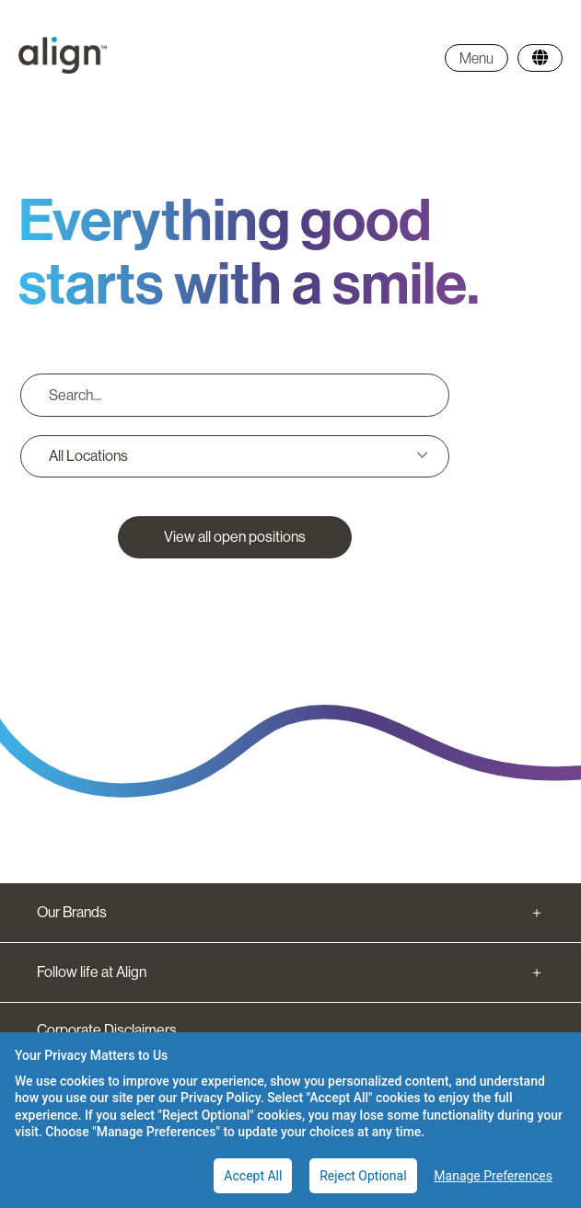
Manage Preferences (493, 1175)
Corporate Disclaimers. (108, 1030)
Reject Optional (363, 1175)
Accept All (253, 1175)
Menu (476, 58)
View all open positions (235, 537)
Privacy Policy (220, 1097)
